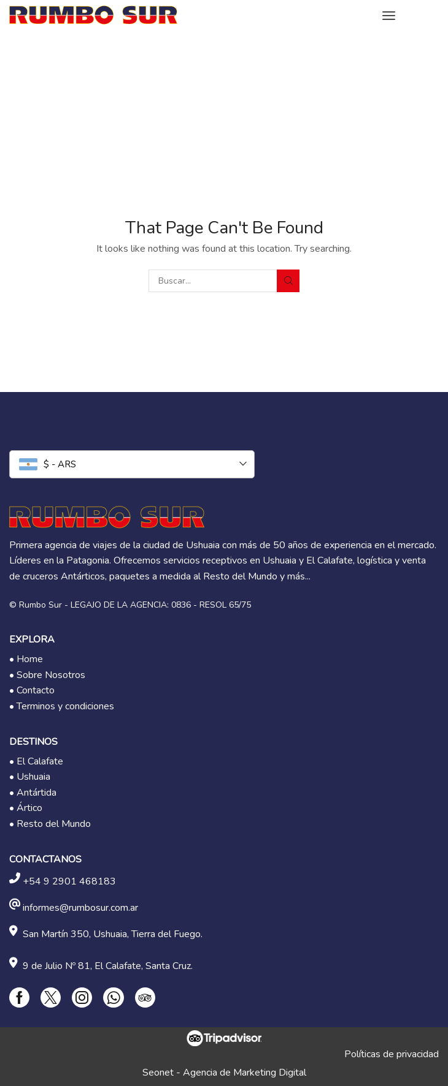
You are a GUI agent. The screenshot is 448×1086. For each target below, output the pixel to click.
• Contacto (32, 690)
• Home (26, 659)
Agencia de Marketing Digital (244, 1072)
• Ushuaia (29, 776)
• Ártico (25, 808)
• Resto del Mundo (50, 824)
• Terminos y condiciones (61, 706)
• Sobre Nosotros (47, 675)
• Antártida (32, 792)
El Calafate (40, 761)
